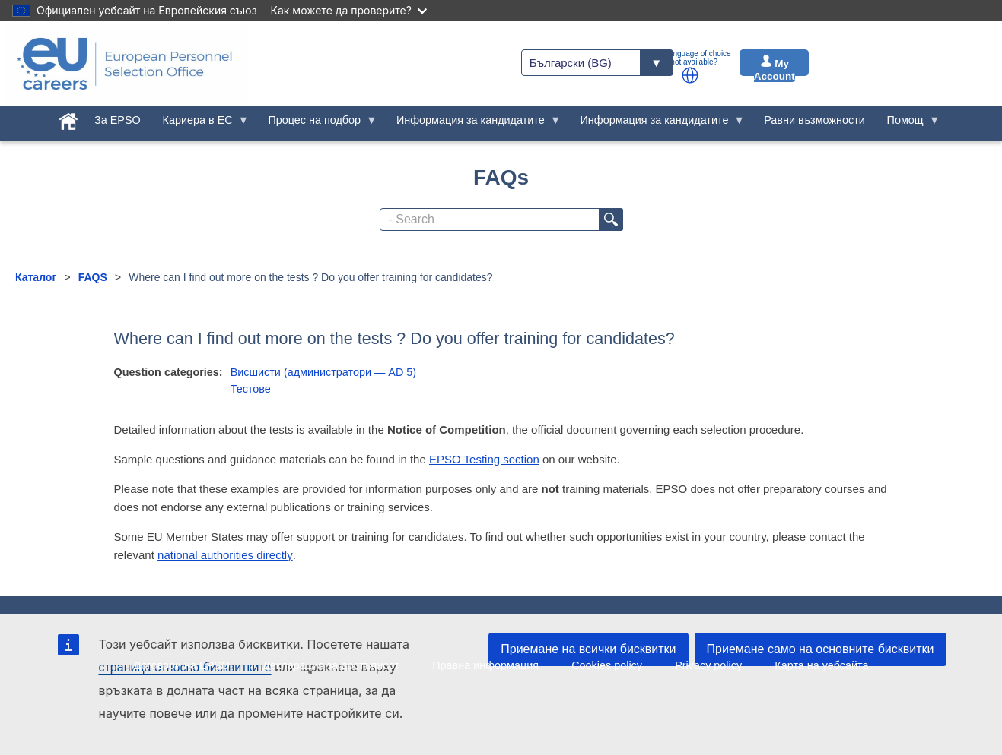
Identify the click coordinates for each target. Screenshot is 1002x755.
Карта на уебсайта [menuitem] (821, 665)
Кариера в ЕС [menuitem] (200, 124)
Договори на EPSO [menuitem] (182, 665)
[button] (690, 75)
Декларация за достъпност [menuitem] (330, 665)
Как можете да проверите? (349, 10)
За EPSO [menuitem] (117, 120)
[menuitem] (69, 118)
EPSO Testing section (484, 459)
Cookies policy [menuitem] (606, 665)
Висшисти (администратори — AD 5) (323, 372)
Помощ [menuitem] (908, 124)
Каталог (35, 277)
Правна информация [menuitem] (485, 665)
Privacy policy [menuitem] (708, 665)
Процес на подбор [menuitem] (317, 124)
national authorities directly (225, 554)
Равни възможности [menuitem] (814, 120)
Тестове (251, 389)
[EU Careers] (125, 63)
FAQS (92, 277)
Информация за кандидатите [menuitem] (473, 124)
